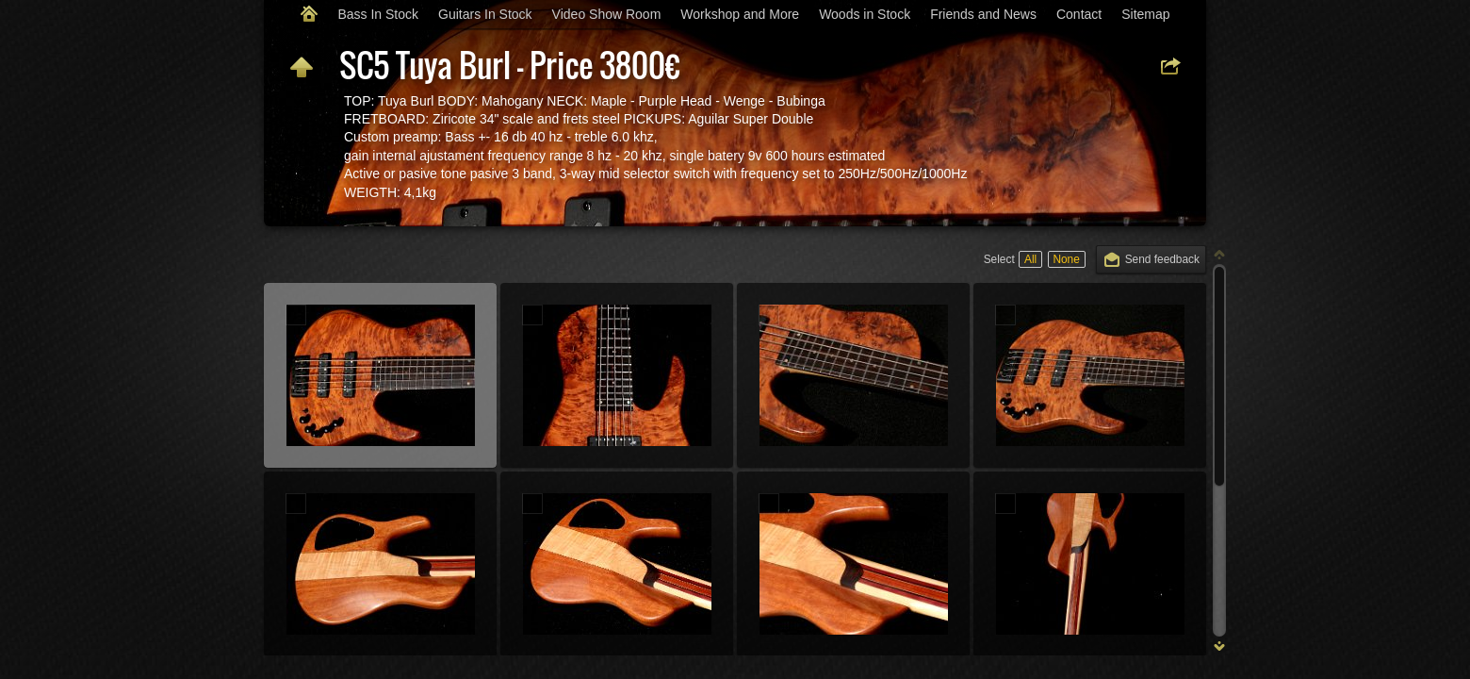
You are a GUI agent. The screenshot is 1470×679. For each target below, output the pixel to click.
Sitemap (1145, 14)
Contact (1079, 14)
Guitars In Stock (485, 14)
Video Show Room (607, 14)
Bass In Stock (377, 14)
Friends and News (983, 14)
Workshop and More (739, 14)
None (1066, 259)
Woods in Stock (864, 14)
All (1030, 259)
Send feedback (1162, 259)
